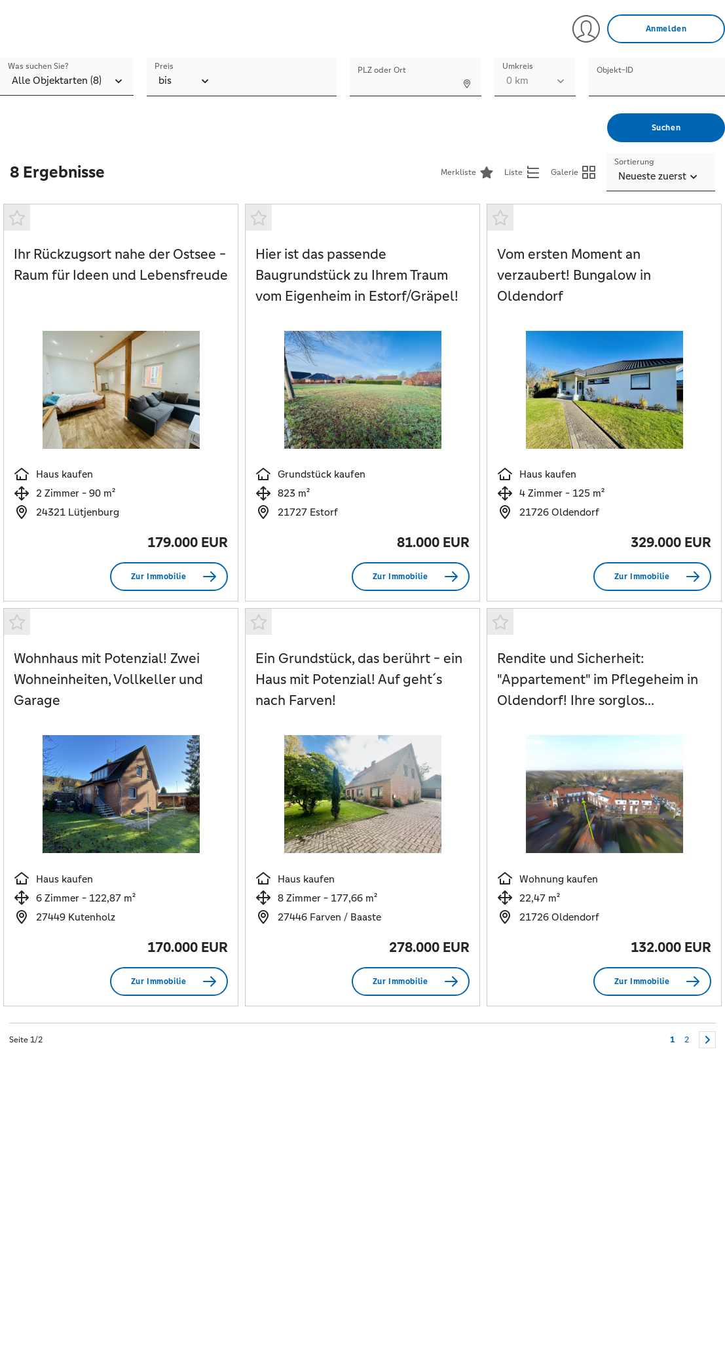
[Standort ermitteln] (466, 83)
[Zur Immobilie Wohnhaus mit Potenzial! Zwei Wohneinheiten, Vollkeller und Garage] (169, 981)
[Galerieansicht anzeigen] (574, 172)
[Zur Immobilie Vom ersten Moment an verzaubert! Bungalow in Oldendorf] (652, 576)
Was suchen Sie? (38, 66)
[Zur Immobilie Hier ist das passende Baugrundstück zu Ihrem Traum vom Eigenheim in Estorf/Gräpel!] (411, 576)
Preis (164, 66)
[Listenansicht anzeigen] (522, 172)
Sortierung (634, 162)
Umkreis (517, 66)
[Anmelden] (666, 28)
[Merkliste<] (467, 172)
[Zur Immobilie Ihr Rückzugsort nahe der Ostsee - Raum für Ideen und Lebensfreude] (169, 576)
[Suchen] (666, 127)
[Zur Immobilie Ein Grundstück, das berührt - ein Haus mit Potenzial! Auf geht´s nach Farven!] (411, 981)
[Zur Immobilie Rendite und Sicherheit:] (652, 981)
